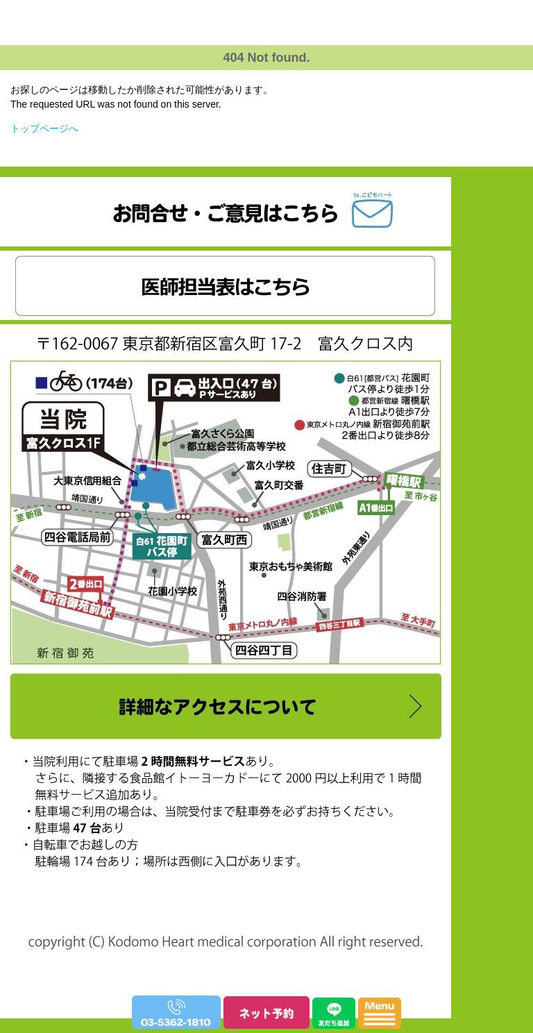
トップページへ (44, 128)
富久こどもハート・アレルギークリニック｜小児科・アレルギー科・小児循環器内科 (262, 63)
